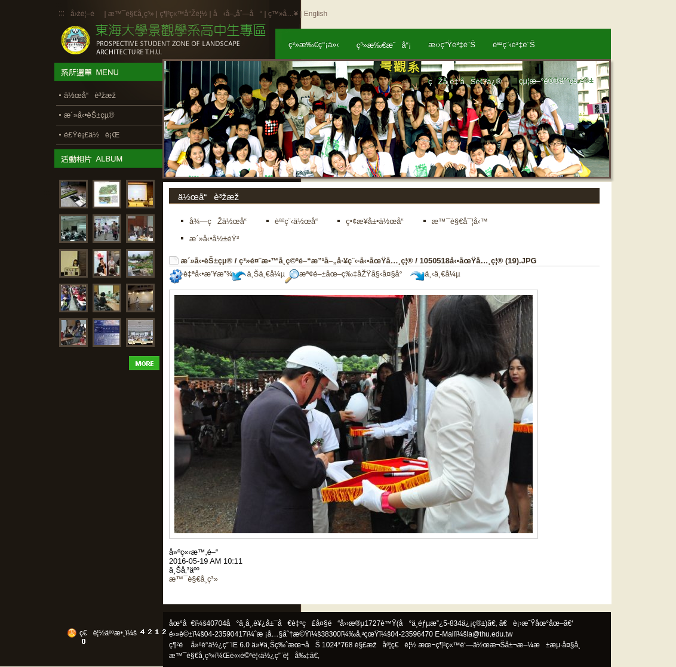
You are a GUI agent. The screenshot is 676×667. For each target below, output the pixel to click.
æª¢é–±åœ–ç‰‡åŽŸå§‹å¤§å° (346, 273)
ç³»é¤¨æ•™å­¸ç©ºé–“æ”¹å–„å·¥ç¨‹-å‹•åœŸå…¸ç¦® (326, 260)
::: (61, 13)
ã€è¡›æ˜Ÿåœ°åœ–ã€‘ (536, 623)
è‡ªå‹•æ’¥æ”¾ (200, 273)
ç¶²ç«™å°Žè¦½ (183, 14)
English (315, 14)
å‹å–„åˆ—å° (237, 14)
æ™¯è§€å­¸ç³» (132, 14)
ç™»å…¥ (283, 14)
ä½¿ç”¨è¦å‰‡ (285, 655)
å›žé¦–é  (86, 14)
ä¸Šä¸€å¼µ (258, 273)
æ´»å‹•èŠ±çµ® (207, 260)
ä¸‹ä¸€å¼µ (435, 273)
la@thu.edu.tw (490, 634)
